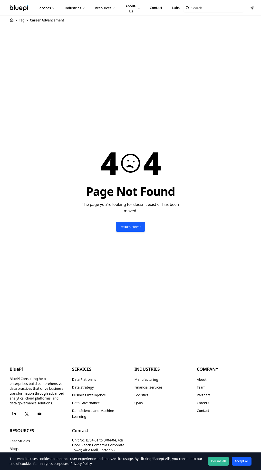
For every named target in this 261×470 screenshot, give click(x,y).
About (202, 379)
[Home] (12, 20)
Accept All (241, 461)
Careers (203, 402)
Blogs (14, 448)
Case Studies (20, 441)
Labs (176, 7)
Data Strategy (83, 387)
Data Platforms (84, 379)
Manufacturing (146, 379)
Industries (75, 8)
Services (46, 8)
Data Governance (86, 402)
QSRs (139, 402)
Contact (156, 7)
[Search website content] (214, 7)
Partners (204, 395)
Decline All (218, 461)
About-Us (133, 8)
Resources (105, 8)
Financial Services (149, 387)
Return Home (131, 226)
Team (201, 387)
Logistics (141, 395)
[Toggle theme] (252, 7)
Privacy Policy (81, 463)
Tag (22, 20)
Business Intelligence (89, 395)
